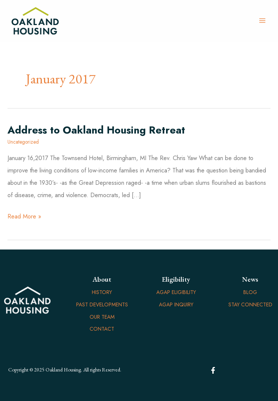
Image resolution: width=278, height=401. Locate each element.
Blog (250, 292)
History (102, 292)
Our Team (102, 317)
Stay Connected (250, 304)
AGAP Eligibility (176, 292)
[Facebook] (213, 370)
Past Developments (102, 304)
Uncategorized (23, 142)
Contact (102, 329)
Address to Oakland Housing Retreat (96, 130)
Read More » (24, 216)
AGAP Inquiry (176, 304)
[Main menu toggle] (262, 20)
